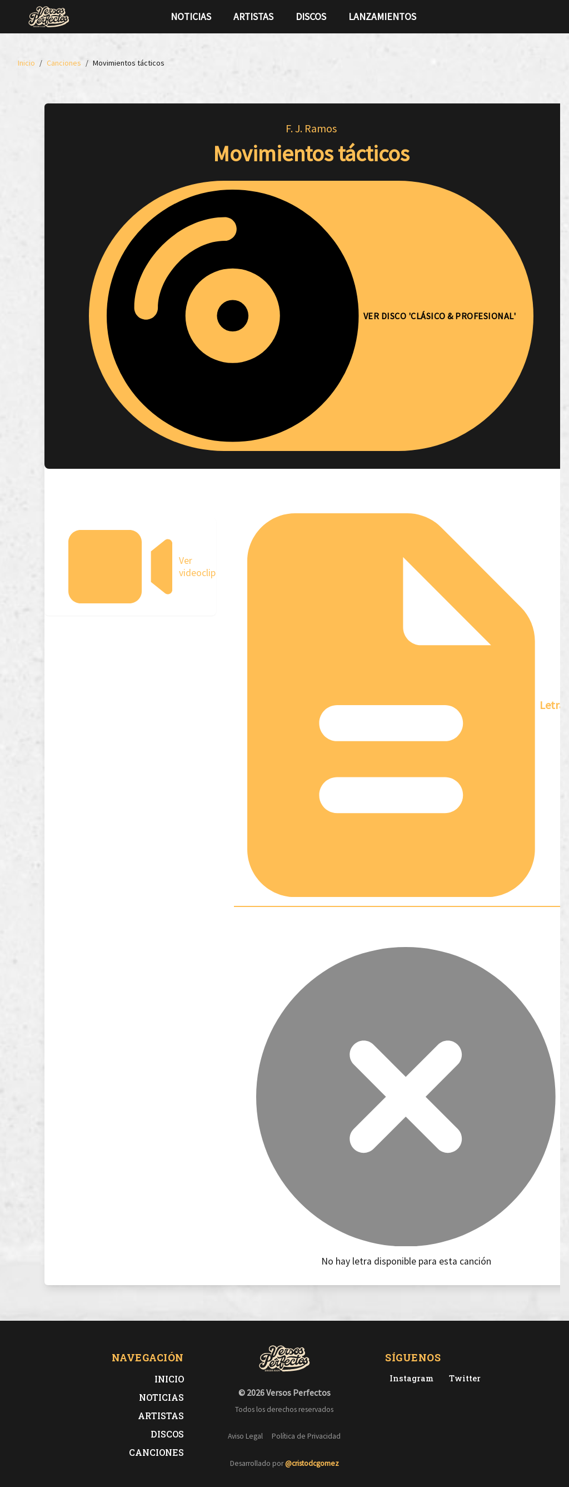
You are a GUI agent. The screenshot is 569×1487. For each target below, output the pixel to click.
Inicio (169, 1379)
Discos (311, 17)
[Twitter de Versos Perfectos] (463, 1378)
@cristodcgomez (312, 1463)
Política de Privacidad (306, 1436)
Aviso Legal (245, 1436)
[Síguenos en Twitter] (520, 16)
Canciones (156, 1452)
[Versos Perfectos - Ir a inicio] (49, 16)
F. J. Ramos (311, 128)
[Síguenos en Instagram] (537, 16)
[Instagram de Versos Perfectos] (409, 1378)
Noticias (191, 17)
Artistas (253, 17)
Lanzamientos (382, 17)
